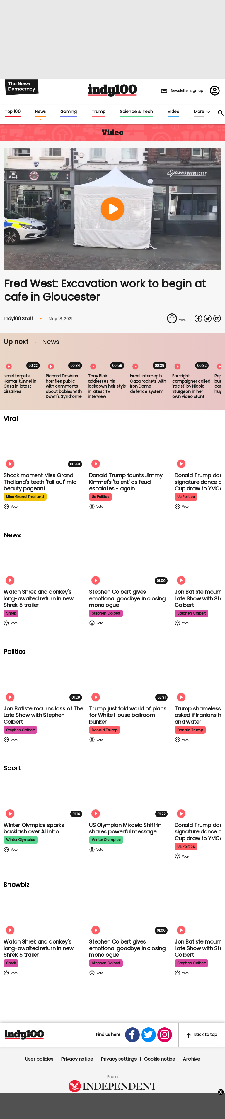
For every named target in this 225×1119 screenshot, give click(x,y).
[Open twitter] (148, 1034)
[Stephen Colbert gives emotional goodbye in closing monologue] (129, 563)
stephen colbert (106, 613)
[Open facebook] (132, 1034)
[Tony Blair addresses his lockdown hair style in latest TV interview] (107, 360)
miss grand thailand (25, 496)
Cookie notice (159, 1059)
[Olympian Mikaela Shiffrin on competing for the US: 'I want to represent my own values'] (129, 797)
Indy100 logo (112, 90)
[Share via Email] (217, 318)
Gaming (68, 111)
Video (173, 111)
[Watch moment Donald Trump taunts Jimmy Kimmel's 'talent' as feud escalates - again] (129, 447)
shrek (11, 613)
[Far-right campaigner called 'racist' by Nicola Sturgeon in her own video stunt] (191, 360)
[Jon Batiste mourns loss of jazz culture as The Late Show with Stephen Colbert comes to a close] (44, 680)
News (40, 111)
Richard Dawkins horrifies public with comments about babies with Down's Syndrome (64, 386)
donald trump (104, 730)
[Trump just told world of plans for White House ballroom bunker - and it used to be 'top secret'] (129, 680)
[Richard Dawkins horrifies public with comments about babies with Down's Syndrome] (65, 360)
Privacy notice (77, 1059)
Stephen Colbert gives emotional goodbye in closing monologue (127, 598)
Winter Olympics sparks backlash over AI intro (34, 828)
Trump (98, 111)
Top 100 (13, 111)
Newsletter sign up (187, 90)
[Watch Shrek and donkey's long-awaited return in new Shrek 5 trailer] (44, 563)
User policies (39, 1059)
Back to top (201, 1035)
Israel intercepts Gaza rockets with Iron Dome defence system (148, 383)
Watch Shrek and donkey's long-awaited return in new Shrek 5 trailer (38, 598)
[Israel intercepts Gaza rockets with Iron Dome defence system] (149, 360)
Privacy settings (119, 1059)
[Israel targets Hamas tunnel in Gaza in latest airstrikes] (23, 360)
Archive (191, 1059)
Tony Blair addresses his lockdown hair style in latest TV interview (107, 386)
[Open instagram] (164, 1034)
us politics (100, 496)
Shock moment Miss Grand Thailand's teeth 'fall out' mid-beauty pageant (41, 482)
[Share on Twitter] (208, 318)
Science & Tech (136, 111)
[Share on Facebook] (198, 318)
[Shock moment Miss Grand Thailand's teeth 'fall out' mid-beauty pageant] (44, 447)
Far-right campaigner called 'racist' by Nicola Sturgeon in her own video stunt (191, 386)
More (199, 111)
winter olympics (20, 839)
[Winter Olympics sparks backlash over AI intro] (44, 797)
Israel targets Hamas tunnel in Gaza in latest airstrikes (20, 383)
